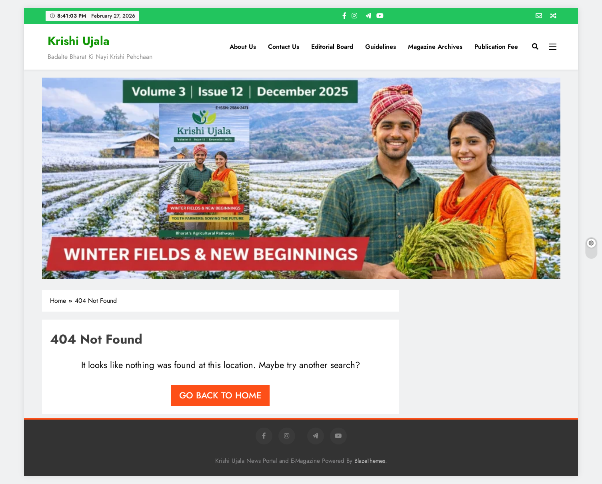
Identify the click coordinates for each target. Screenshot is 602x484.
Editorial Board (332, 46)
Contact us (283, 46)
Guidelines (380, 46)
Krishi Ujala (79, 40)
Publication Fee (496, 46)
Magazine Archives (435, 46)
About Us (243, 46)
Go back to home (220, 395)
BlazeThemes (369, 461)
